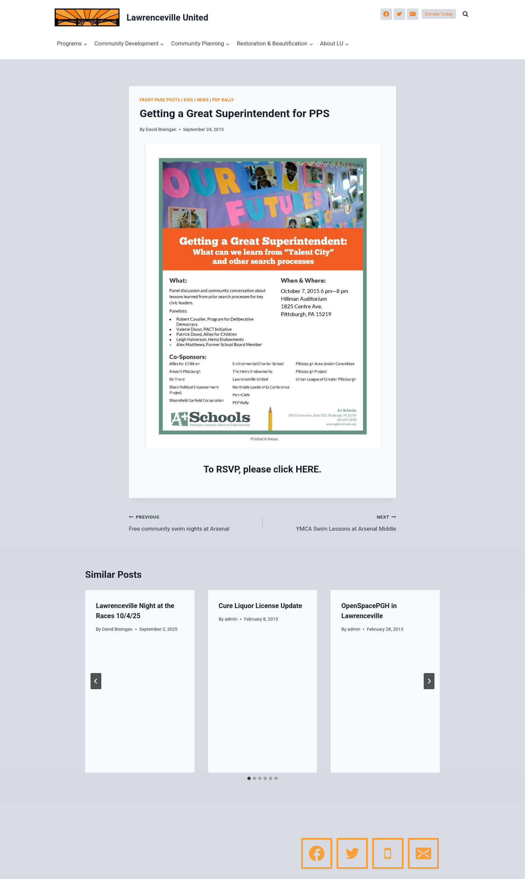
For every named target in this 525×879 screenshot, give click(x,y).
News (203, 100)
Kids (188, 100)
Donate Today (439, 13)
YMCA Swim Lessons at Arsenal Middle (332, 522)
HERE (307, 469)
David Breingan (161, 129)
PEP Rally (223, 100)
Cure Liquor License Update (260, 606)
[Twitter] (399, 14)
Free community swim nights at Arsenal (193, 522)
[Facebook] (386, 14)
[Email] (412, 14)
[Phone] (387, 853)
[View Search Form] (465, 14)
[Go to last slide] (96, 681)
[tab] (249, 778)
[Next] (429, 681)
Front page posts (160, 100)
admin (231, 619)
